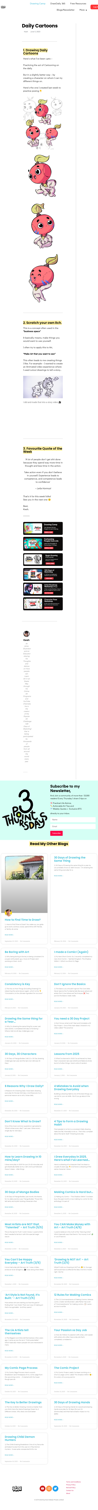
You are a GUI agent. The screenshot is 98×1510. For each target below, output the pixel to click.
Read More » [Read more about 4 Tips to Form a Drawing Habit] (58, 1140)
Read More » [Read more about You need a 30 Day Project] (58, 1034)
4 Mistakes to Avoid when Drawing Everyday (71, 1087)
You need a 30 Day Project (71, 1018)
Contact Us (70, 1490)
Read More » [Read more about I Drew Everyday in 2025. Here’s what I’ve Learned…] (58, 1175)
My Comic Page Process (21, 1368)
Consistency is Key (17, 984)
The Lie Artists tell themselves (17, 1331)
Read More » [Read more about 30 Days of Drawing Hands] (58, 1420)
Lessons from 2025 (66, 1054)
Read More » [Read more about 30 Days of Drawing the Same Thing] (58, 876)
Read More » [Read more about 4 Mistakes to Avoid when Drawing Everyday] (58, 1104)
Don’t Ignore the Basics (70, 984)
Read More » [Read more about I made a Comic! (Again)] (58, 967)
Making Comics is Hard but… (73, 1192)
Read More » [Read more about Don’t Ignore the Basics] (58, 1001)
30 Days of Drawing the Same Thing (69, 859)
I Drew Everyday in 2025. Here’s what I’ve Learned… (72, 1158)
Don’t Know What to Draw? (23, 1121)
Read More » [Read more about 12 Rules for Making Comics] (58, 1312)
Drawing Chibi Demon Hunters (20, 1438)
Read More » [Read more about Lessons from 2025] (58, 1069)
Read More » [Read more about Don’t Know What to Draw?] (9, 1136)
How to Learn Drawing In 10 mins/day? (23, 1158)
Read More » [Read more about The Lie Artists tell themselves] (9, 1351)
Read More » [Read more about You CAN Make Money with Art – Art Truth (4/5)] (58, 1242)
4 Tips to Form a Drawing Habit (71, 1123)
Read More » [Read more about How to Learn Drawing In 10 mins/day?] (9, 1175)
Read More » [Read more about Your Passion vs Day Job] (58, 1345)
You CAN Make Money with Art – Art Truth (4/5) (72, 1225)
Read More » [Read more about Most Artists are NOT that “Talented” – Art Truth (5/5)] (9, 1242)
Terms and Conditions (73, 1482)
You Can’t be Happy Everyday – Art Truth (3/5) (23, 1261)
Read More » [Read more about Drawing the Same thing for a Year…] (9, 1037)
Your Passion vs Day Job (70, 1330)
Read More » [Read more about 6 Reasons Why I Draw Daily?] (9, 1101)
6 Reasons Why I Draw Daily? (24, 1086)
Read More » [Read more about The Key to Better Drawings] (9, 1417)
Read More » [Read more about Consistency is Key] (9, 999)
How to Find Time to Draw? (23, 920)
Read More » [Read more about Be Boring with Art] (9, 967)
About (68, 1493)
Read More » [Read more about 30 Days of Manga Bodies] (9, 1207)
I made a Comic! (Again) (71, 952)
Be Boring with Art (17, 952)
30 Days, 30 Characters (20, 1054)
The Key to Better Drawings (23, 1402)
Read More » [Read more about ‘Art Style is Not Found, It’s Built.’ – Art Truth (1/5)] (9, 1313)
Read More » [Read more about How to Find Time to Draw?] (9, 935)
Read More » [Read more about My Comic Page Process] (9, 1385)
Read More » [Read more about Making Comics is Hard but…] (58, 1207)
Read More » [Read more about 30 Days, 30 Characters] (9, 1069)
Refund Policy (70, 1488)
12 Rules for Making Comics (72, 1295)
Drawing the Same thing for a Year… (24, 1020)
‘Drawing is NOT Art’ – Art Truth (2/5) (71, 1261)
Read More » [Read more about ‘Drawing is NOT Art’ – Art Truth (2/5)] (58, 1278)
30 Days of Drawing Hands (72, 1402)
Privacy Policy (70, 1485)
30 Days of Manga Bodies (22, 1192)
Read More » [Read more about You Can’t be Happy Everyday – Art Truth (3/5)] (9, 1275)
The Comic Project (66, 1368)
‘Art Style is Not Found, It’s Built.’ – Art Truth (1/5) (22, 1296)
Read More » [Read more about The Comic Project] (58, 1383)
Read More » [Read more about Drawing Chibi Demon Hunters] (9, 1455)
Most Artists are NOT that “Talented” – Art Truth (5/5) (24, 1225)
